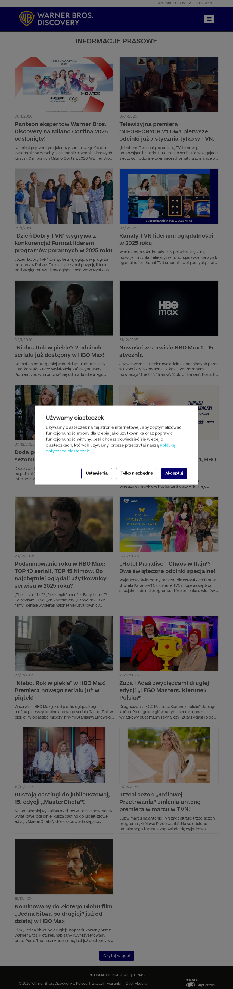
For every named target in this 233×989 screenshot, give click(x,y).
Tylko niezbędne (136, 473)
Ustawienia (97, 473)
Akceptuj (174, 473)
